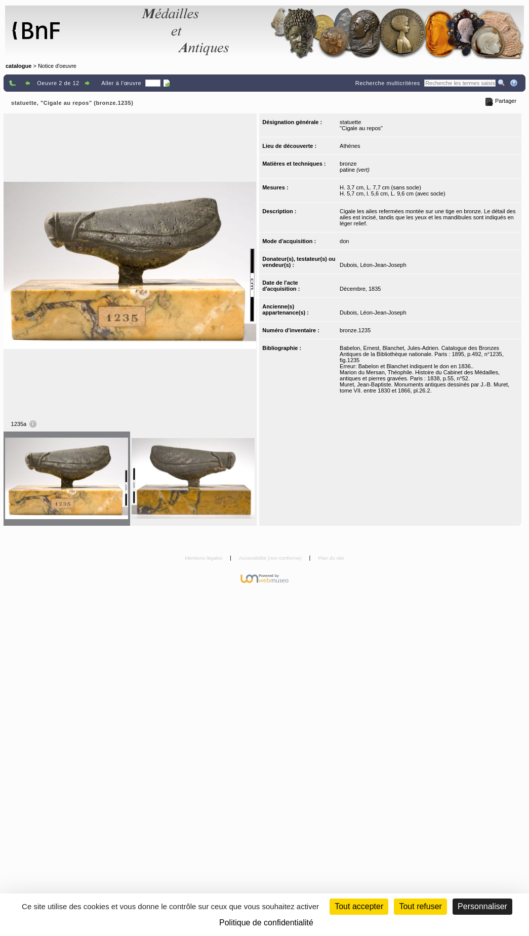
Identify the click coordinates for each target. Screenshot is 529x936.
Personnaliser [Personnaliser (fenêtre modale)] (482, 906)
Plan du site (331, 558)
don (344, 241)
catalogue (18, 66)
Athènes (350, 146)
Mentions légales (204, 558)
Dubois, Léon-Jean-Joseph (373, 265)
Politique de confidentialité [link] (266, 922)
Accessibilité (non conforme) (271, 558)
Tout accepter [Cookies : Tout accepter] (359, 906)
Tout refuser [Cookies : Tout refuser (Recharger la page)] (420, 906)
